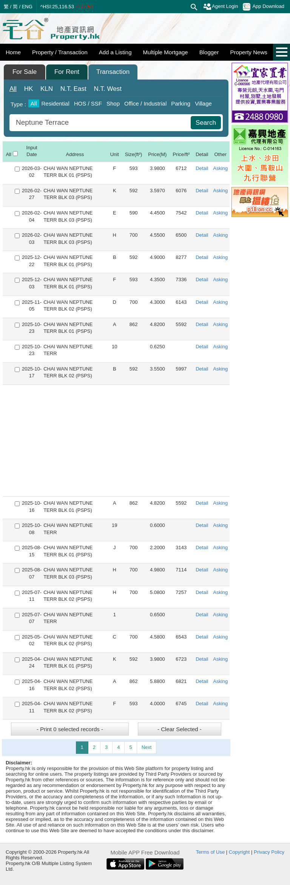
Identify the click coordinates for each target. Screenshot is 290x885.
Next (147, 747)
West (108, 88)
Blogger (209, 52)
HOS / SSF (88, 103)
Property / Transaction (60, 52)
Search (206, 122)
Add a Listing (115, 52)
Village (203, 103)
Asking (220, 168)
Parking (180, 103)
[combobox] (101, 122)
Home (13, 52)
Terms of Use (210, 852)
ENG (27, 6)
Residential (55, 103)
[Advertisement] (116, 440)
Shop (113, 103)
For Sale (24, 71)
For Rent (66, 71)
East (73, 88)
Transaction (113, 71)
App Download (263, 7)
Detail (202, 168)
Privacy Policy (269, 852)
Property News (248, 52)
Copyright (239, 852)
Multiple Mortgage (165, 52)
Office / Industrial (145, 103)
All (13, 88)
